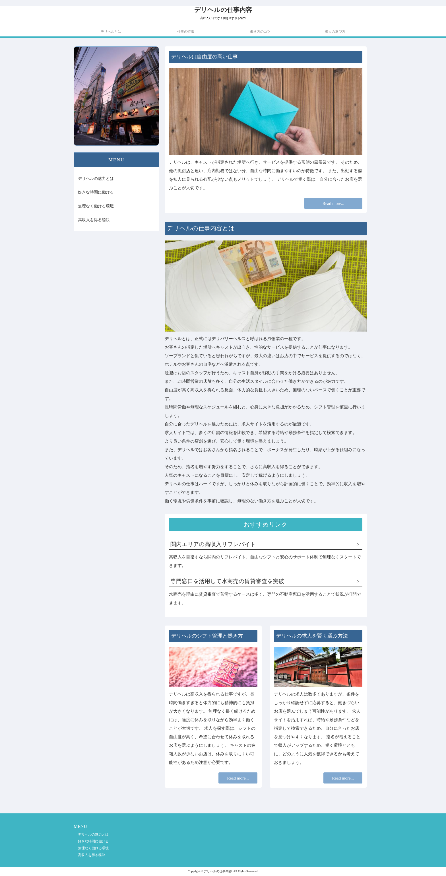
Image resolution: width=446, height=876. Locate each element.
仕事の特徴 (185, 32)
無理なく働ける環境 (96, 206)
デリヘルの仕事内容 (223, 9)
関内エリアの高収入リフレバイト (213, 544)
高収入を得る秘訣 (94, 219)
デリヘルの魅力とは (96, 178)
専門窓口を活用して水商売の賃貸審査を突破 (227, 581)
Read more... (333, 203)
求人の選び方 (335, 32)
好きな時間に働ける (96, 192)
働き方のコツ (260, 32)
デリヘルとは (111, 32)
